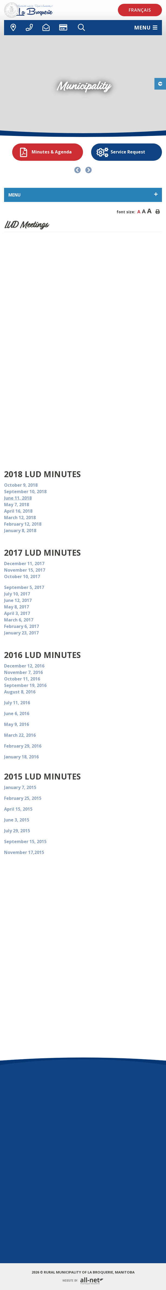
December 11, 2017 (24, 564)
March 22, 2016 (20, 735)
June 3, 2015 (16, 820)
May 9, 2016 (16, 724)
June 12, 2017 (18, 600)
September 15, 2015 (25, 841)
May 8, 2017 (16, 607)
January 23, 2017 (21, 633)
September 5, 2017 (24, 587)
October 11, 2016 (22, 679)
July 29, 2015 (17, 831)
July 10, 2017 (17, 594)
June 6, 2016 (16, 713)
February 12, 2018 (23, 524)
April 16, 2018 (19, 511)
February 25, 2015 (22, 798)
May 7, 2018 (17, 505)
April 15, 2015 (18, 809)
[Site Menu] (83, 195)
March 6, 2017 (18, 620)
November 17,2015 (24, 852)
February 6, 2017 (21, 626)
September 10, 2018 (26, 492)
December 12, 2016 (24, 666)
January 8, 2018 (20, 530)
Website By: (83, 1281)
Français (140, 10)
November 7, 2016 (23, 672)
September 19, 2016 (25, 685)
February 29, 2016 (22, 746)
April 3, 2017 (17, 613)
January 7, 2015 (20, 787)
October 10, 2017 (22, 576)
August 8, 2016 (19, 692)
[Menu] (146, 28)
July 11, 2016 (17, 703)
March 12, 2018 (20, 517)
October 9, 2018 (21, 485)
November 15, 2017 (24, 570)
